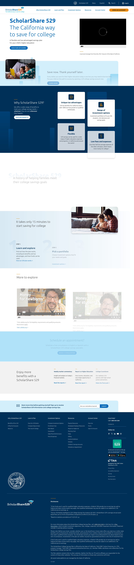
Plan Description (112, 479)
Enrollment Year (52, 426)
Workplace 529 (83, 3)
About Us (10, 428)
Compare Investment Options (55, 423)
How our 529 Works (18, 48)
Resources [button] (88, 10)
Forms (89, 426)
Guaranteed (51, 431)
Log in (125, 3)
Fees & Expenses (52, 436)
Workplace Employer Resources (76, 426)
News (94, 3)
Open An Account (119, 10)
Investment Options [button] (74, 10)
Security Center (111, 476)
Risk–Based (51, 428)
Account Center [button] (100, 10)
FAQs (69, 434)
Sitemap (110, 473)
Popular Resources (73, 423)
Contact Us (111, 424)
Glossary (70, 441)
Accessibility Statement (113, 471)
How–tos (90, 423)
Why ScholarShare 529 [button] (43, 10)
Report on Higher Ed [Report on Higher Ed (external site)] (73, 428)
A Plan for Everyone (13, 426)
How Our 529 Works (33, 423)
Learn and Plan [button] (59, 10)
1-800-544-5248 (115, 420)
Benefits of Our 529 (13, 423)
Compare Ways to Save (34, 426)
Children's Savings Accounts (75, 444)
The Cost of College (33, 428)
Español (102, 3)
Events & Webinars (73, 439)
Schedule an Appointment (75, 447)
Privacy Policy (111, 468)
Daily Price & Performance (55, 434)
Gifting (70, 436)
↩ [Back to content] (67, 510)
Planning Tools (72, 431)
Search (111, 3)
